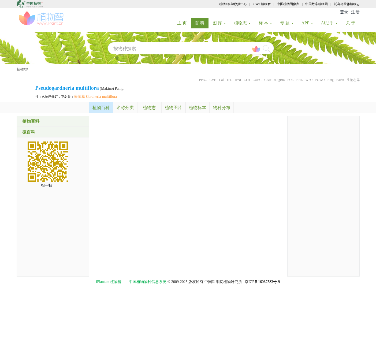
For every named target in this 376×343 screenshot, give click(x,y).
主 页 (184, 22)
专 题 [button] (286, 23)
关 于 (352, 22)
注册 (355, 12)
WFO (308, 80)
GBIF (267, 80)
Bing (330, 80)
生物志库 (353, 80)
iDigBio (279, 80)
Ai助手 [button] (329, 23)
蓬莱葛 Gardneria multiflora (95, 97)
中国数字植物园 (316, 4)
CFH (247, 80)
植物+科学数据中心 (233, 4)
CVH (213, 80)
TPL (229, 80)
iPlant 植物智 (262, 4)
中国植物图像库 (288, 4)
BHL (299, 80)
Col (221, 80)
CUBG (257, 80)
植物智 (22, 70)
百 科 (202, 22)
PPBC (203, 80)
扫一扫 (46, 186)
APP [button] (307, 23)
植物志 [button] (242, 23)
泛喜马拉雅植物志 (347, 4)
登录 (344, 12)
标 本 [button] (265, 23)
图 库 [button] (219, 23)
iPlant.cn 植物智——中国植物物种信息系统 (131, 282)
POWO (320, 80)
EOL (290, 80)
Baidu (340, 80)
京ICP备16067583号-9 (262, 282)
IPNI (238, 80)
